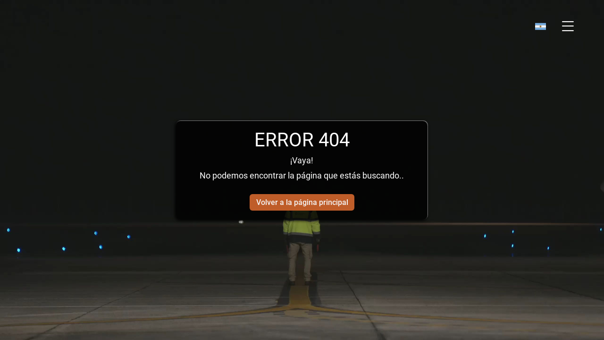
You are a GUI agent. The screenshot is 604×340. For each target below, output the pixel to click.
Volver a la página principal (302, 202)
